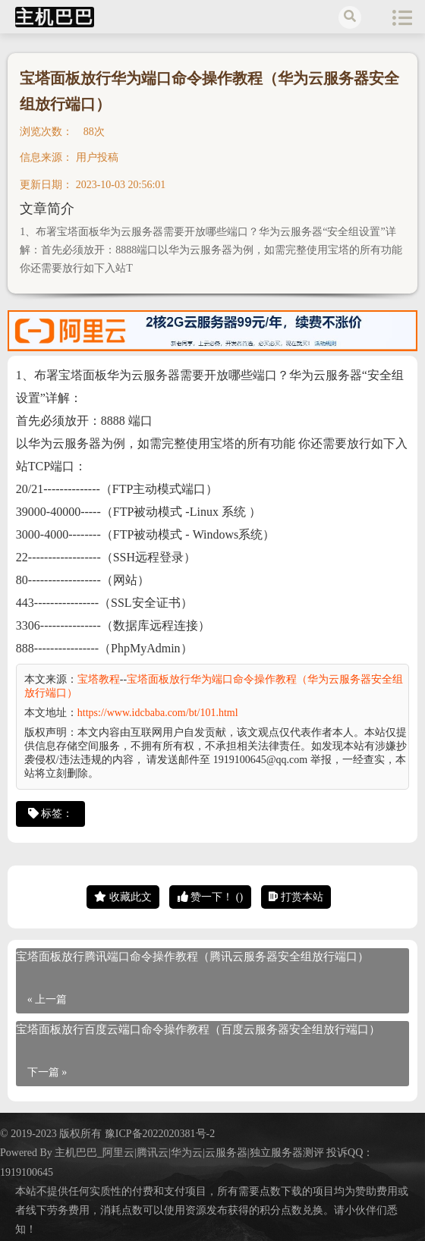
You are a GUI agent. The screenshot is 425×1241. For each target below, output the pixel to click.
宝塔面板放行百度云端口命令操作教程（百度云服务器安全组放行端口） (198, 1029)
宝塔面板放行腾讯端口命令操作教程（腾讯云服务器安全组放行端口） (192, 956)
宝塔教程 (98, 679)
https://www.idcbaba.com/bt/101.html (157, 712)
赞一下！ (210, 897)
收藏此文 (123, 897)
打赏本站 (296, 897)
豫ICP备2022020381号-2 (160, 1133)
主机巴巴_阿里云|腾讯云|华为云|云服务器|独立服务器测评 (189, 1152)
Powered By (27, 1152)
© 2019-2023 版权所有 (52, 1133)
